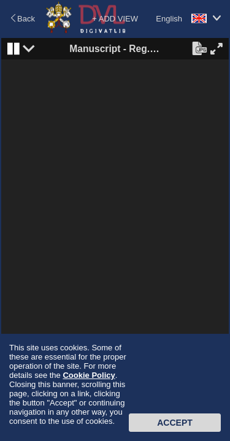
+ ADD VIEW (115, 18)
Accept (175, 423)
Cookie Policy (89, 375)
